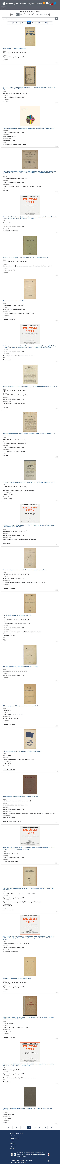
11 (25, 23)
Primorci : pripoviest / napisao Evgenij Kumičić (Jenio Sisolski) (20, 666)
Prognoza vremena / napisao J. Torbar (13, 301)
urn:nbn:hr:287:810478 (9, 1037)
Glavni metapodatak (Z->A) (41, 14)
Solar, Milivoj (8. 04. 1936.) (10, 853)
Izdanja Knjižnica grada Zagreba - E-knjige (14, 144)
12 (29, 23)
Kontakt (12, 1148)
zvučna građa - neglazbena (10, 231)
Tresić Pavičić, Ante (8, 1023)
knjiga (4, 61)
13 (32, 23)
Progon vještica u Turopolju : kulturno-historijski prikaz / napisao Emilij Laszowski (25, 257)
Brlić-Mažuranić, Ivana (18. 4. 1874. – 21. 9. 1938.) (17, 801)
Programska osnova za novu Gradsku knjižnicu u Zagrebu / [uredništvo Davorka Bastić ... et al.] (29, 128)
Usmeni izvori (6, 360)
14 (35, 23)
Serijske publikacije (8, 910)
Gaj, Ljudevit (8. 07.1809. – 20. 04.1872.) (14, 391)
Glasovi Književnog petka (10, 356)
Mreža (21, 14)
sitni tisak (5, 101)
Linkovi (12, 1141)
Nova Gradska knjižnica (9, 136)
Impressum (13, 1146)
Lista (17, 14)
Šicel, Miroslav (7, 223)
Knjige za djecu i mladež (48, 813)
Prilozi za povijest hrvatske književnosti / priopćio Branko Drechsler (21, 706)
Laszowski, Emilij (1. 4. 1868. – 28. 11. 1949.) (15, 262)
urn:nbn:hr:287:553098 (9, 724)
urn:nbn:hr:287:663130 (9, 770)
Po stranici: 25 (28, 14)
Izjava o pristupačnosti (16, 1133)
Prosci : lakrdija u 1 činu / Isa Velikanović (14, 48)
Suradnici (12, 1143)
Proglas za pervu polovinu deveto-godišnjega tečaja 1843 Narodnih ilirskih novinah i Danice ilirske (30, 386)
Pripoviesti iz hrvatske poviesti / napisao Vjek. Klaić (17, 615)
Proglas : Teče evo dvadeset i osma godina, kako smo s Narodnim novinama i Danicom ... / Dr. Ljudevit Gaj (29, 434)
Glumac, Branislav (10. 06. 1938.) (12, 1070)
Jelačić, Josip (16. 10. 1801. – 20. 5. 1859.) (15, 486)
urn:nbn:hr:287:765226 (9, 319)
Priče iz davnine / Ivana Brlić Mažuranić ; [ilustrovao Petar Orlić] (20, 796)
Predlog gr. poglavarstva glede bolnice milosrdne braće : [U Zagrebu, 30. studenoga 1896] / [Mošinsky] (28, 1109)
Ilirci (4, 403)
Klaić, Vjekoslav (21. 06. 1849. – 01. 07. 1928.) (16, 574)
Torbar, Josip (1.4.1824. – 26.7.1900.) (13, 305)
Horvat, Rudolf (7, 755)
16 (42, 23)
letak (10, 499)
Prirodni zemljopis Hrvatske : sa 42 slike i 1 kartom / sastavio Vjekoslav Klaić (24, 570)
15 (39, 23)
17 (46, 23)
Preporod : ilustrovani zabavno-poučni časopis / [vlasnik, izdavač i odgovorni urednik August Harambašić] (28, 888)
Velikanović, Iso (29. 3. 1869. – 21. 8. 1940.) (15, 53)
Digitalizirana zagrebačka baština (31, 186)
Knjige (4, 640)
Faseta (12, 14)
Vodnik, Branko (7, 710)
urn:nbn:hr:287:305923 (9, 588)
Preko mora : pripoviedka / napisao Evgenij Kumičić (17, 978)
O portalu (12, 1136)
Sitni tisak (5, 190)
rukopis (5, 1122)
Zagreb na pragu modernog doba (12, 186)
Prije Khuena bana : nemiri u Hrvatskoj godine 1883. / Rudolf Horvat (21, 751)
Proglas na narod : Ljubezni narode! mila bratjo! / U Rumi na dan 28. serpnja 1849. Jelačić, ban (29, 482)
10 (22, 23)
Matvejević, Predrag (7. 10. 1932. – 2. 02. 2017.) (16, 943)
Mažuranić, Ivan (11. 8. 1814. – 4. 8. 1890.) (15, 93)
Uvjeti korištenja (14, 1138)
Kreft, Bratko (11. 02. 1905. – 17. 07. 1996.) (15, 531)
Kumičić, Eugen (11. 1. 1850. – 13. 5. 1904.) (15, 671)
